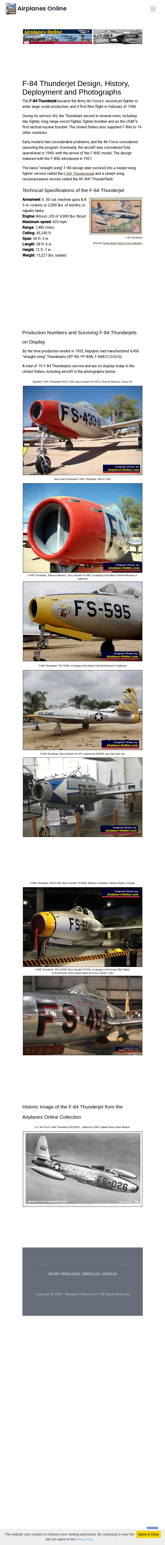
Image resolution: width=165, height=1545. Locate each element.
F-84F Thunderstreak (79, 184)
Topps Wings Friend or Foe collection (122, 253)
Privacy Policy (85, 1539)
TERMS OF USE (91, 1284)
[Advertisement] (82, 71)
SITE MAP (53, 1284)
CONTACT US (109, 1284)
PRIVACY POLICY (70, 1284)
